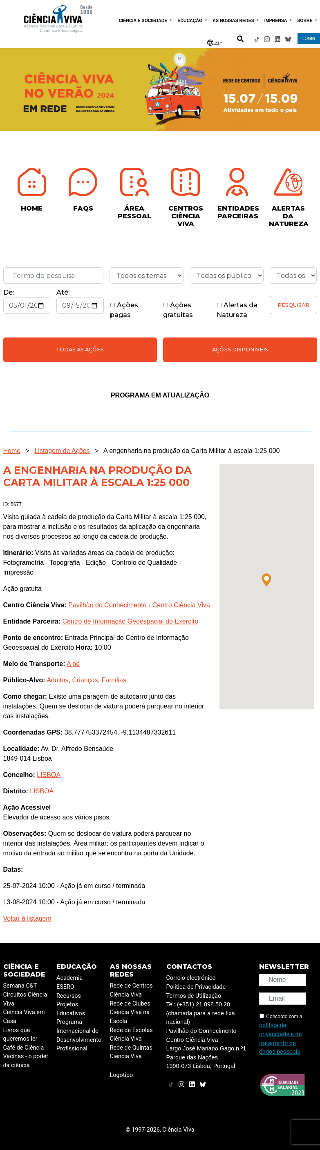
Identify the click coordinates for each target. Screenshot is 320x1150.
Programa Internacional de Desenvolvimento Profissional (78, 1035)
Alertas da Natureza (237, 310)
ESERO (65, 986)
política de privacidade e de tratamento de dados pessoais (280, 1038)
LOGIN (308, 38)
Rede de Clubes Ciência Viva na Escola (130, 1012)
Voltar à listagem (27, 918)
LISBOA (48, 774)
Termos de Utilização (194, 995)
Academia (69, 978)
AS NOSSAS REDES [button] (234, 20)
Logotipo (121, 1075)
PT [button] (213, 43)
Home (12, 450)
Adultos (57, 680)
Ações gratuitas (178, 310)
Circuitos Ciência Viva (25, 999)
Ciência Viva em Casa (24, 1017)
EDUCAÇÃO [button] (190, 20)
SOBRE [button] (305, 20)
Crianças (85, 680)
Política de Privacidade (196, 986)
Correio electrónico (191, 978)
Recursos (68, 995)
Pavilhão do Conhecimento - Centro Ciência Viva (139, 605)
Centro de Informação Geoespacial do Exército (130, 621)
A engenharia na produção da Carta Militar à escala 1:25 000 (191, 450)
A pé (73, 663)
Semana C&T (20, 985)
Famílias (113, 680)
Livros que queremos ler (20, 1035)
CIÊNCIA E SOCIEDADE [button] (144, 20)
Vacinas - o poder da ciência (26, 1061)
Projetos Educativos (70, 1009)
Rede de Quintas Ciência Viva (131, 1052)
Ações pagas (124, 310)
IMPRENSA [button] (276, 20)
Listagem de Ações (62, 450)
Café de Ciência (23, 1047)
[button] (266, 579)
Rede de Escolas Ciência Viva (131, 1035)
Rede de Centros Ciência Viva (131, 990)
